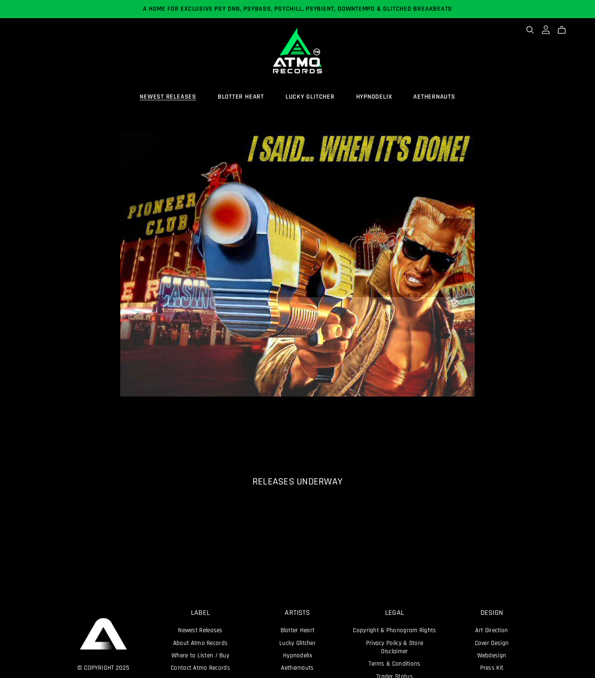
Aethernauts (297, 668)
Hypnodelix (297, 656)
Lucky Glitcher (297, 643)
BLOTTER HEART (241, 97)
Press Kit (492, 668)
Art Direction (491, 631)
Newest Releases (200, 631)
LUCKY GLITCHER (310, 97)
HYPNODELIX (374, 97)
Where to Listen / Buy (200, 656)
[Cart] (565, 30)
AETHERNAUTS (434, 97)
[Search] (530, 30)
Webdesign (492, 656)
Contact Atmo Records (200, 668)
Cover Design (492, 643)
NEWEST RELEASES (168, 97)
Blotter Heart (298, 631)
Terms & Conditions (394, 664)
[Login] (546, 29)
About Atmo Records (200, 643)
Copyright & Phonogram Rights (394, 631)
